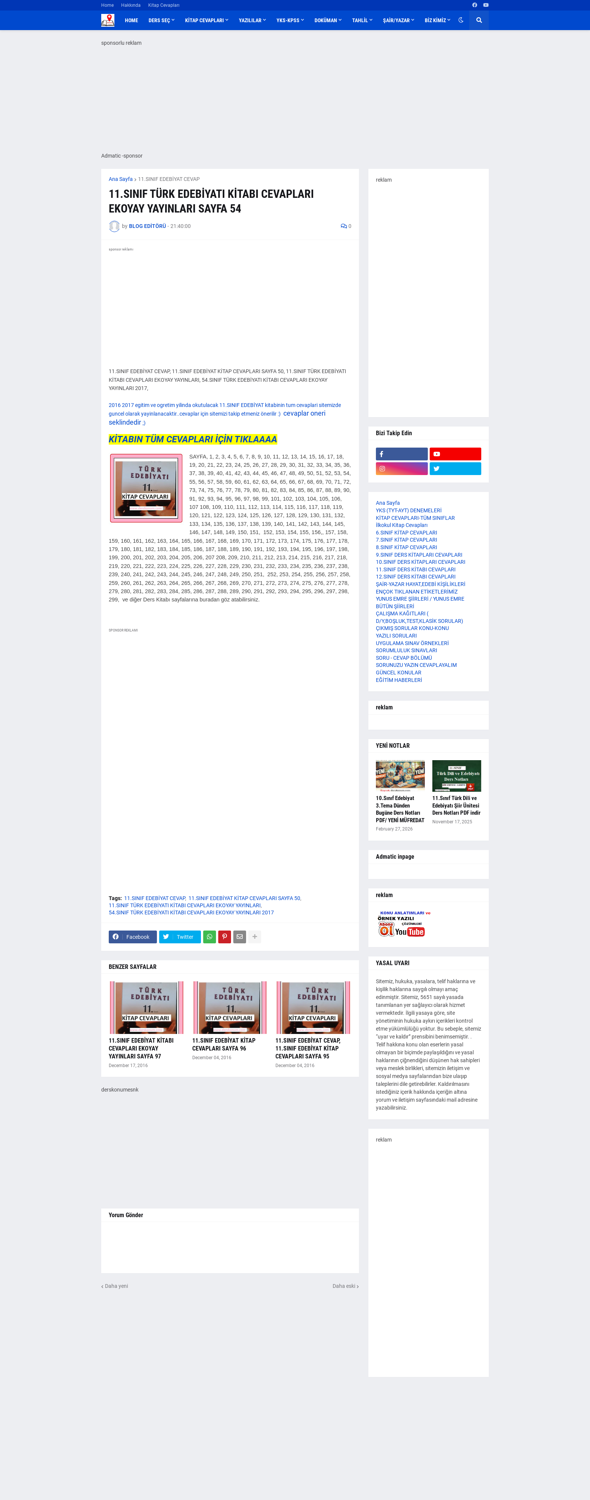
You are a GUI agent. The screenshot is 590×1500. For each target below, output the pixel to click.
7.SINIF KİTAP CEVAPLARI (406, 540)
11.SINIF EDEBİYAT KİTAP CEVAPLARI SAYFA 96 (223, 1044)
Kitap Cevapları (163, 5)
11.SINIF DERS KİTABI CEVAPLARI (416, 569)
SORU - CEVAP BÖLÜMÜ (404, 658)
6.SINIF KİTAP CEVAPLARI (406, 533)
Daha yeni (116, 1286)
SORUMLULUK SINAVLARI (406, 650)
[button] (461, 20)
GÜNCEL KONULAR (398, 673)
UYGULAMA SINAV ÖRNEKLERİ (412, 643)
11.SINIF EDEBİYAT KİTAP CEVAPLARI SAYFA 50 (244, 898)
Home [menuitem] (131, 20)
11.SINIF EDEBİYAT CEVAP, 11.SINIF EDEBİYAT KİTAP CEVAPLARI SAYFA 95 (308, 1048)
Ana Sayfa (121, 179)
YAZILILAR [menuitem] (250, 20)
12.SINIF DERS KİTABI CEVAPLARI (416, 577)
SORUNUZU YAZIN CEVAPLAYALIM (416, 665)
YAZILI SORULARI (396, 636)
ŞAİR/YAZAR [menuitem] (396, 20)
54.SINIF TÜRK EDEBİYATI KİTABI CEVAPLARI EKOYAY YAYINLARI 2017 (191, 912)
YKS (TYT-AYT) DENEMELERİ (409, 510)
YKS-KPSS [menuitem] (288, 20)
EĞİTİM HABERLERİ (399, 680)
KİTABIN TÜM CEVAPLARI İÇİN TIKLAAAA (193, 439)
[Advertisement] (295, 1439)
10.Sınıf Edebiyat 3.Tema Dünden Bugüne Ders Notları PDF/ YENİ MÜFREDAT (400, 809)
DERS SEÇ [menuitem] (159, 20)
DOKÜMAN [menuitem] (326, 20)
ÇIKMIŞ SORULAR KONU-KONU (412, 628)
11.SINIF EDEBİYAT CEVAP (169, 179)
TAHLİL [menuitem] (360, 20)
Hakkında (131, 5)
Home (107, 5)
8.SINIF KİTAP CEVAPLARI (406, 547)
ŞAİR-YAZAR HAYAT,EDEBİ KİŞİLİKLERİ (420, 584)
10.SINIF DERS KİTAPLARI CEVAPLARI (420, 562)
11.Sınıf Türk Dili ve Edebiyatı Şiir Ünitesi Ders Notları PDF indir (456, 805)
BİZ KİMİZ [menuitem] (435, 20)
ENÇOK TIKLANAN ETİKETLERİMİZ (417, 592)
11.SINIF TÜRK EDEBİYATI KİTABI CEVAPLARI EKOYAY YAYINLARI (185, 905)
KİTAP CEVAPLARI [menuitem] (204, 20)
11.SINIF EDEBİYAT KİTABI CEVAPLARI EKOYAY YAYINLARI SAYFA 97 (141, 1048)
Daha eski (344, 1286)
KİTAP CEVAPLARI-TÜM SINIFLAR (415, 518)
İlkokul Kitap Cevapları (401, 525)
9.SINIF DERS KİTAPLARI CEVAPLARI (419, 555)
